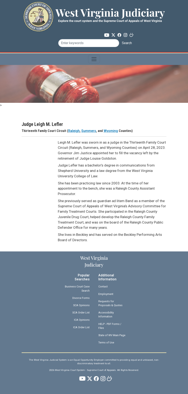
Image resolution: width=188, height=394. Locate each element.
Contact (103, 286)
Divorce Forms (81, 298)
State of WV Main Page (111, 335)
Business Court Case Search (77, 288)
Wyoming (111, 131)
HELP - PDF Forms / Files (109, 325)
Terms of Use (106, 342)
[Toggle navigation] (94, 59)
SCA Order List (81, 312)
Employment (105, 294)
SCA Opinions (81, 305)
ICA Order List (81, 327)
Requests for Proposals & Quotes (110, 303)
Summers (88, 131)
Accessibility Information (106, 314)
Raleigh (74, 131)
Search (127, 43)
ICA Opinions (82, 319)
